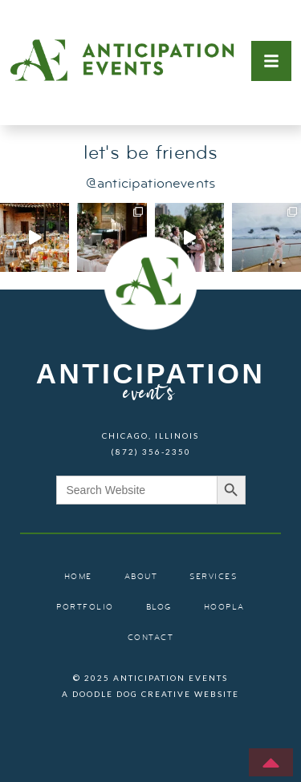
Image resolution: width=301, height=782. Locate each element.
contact (151, 638)
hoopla (224, 607)
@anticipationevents (150, 184)
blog (159, 607)
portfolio (85, 607)
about (141, 577)
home (78, 577)
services (213, 577)
